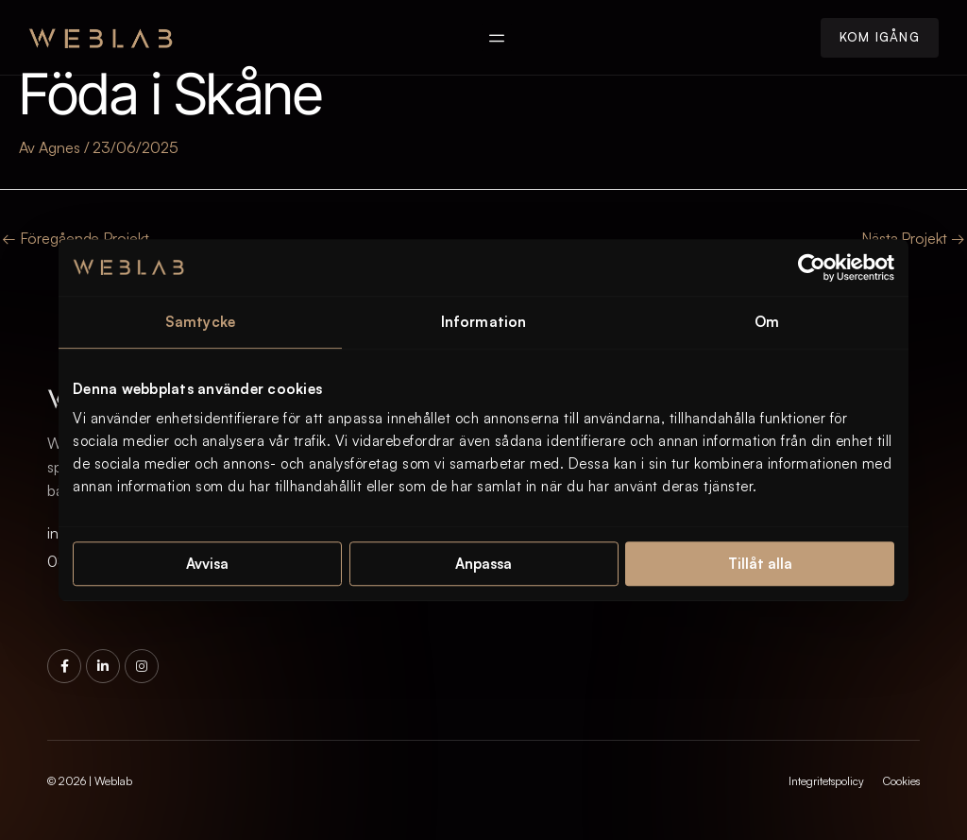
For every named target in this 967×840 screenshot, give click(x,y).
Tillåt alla (760, 564)
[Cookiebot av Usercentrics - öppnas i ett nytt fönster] (811, 267)
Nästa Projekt (913, 238)
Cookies (901, 781)
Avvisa (207, 564)
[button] (497, 37)
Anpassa (483, 564)
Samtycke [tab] (200, 322)
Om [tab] (767, 322)
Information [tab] (483, 322)
